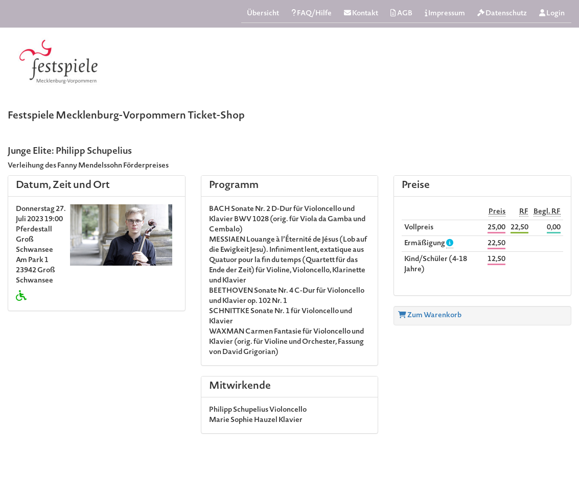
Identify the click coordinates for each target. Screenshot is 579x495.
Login (552, 13)
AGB (401, 13)
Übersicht (263, 14)
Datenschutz (502, 13)
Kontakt (361, 13)
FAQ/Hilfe (311, 13)
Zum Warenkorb (429, 316)
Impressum (445, 13)
